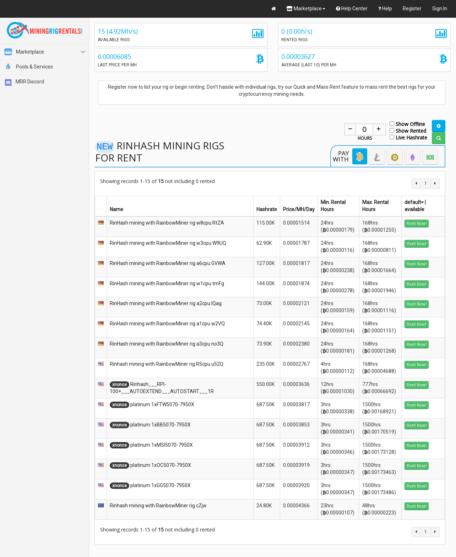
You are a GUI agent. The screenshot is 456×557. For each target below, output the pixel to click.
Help (385, 8)
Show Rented (408, 130)
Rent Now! (417, 223)
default (414, 202)
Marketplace (306, 8)
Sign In (439, 8)
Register (412, 8)
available (414, 209)
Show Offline (407, 124)
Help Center (352, 8)
